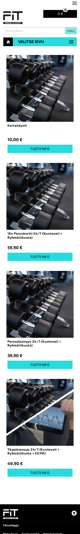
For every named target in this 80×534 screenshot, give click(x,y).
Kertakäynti (17, 125)
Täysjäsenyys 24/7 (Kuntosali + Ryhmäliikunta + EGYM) (33, 451)
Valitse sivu (31, 41)
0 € (63, 13)
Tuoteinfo (40, 149)
